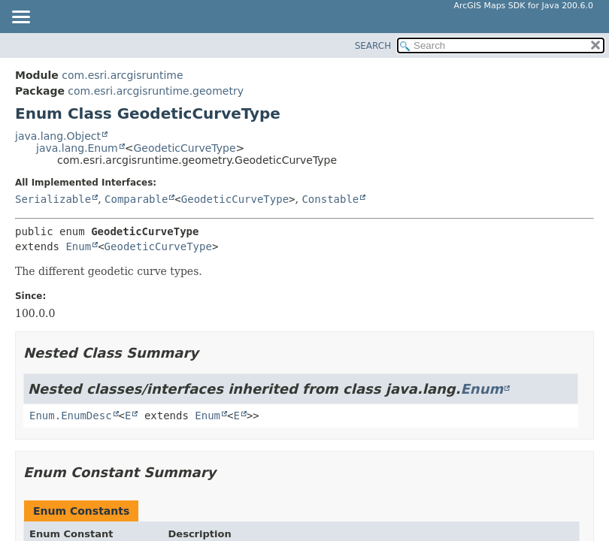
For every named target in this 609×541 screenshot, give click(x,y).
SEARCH (373, 46)
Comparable (136, 199)
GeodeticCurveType (184, 148)
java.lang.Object (58, 136)
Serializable (53, 199)
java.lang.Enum (77, 148)
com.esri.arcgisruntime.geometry (156, 91)
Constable (330, 199)
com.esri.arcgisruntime (122, 75)
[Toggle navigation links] (20, 18)
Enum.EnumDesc (70, 416)
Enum (78, 246)
